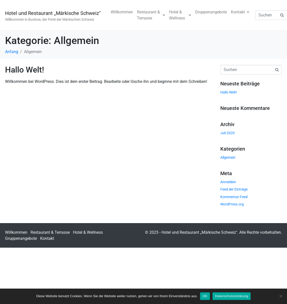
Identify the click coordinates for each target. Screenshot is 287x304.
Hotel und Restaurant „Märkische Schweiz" (53, 13)
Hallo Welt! (24, 70)
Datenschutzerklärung (231, 296)
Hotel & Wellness (180, 15)
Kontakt (240, 12)
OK (205, 296)
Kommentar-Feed (234, 197)
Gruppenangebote (211, 12)
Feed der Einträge (234, 189)
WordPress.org (232, 204)
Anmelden (228, 182)
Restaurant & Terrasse (151, 15)
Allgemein (227, 157)
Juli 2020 (227, 133)
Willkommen (122, 12)
